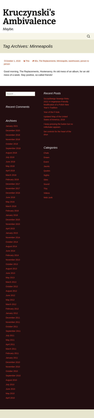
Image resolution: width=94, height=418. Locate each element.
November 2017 (13, 188)
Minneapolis (62, 61)
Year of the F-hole (52, 112)
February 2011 (12, 353)
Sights (46, 175)
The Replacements (47, 61)
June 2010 (10, 389)
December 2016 (13, 193)
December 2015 (13, 219)
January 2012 (12, 313)
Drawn (46, 157)
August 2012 (11, 291)
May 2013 (10, 277)
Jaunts (47, 166)
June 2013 (10, 273)
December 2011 (13, 318)
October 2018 (12, 144)
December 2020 (13, 130)
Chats (46, 153)
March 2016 (11, 206)
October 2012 (12, 286)
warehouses (74, 61)
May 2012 (10, 300)
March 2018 (11, 175)
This (27, 61)
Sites (46, 180)
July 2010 (10, 384)
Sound (46, 184)
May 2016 (10, 202)
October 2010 (12, 371)
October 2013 (12, 264)
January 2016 (12, 215)
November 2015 (13, 224)
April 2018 (10, 170)
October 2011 (12, 326)
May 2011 (10, 340)
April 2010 (10, 398)
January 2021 (12, 126)
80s (36, 61)
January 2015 (12, 233)
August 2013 (11, 269)
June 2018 (10, 162)
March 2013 (11, 282)
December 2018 (13, 135)
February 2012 (12, 309)
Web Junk (48, 197)
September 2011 (13, 331)
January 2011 (12, 358)
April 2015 (10, 228)
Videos (47, 193)
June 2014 (10, 251)
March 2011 (11, 349)
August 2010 (11, 380)
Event (46, 162)
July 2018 (10, 157)
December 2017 (13, 184)
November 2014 (13, 237)
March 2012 (11, 304)
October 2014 (12, 242)
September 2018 (13, 148)
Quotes (47, 171)
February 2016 (12, 211)
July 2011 (10, 335)
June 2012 (10, 295)
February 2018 (12, 179)
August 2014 (11, 246)
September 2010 (13, 375)
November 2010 (13, 367)
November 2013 (13, 260)
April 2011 (10, 344)
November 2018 (13, 139)
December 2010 (13, 362)
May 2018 (10, 166)
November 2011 (13, 322)
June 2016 (10, 197)
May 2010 (10, 393)
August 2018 (11, 153)
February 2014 (12, 255)
